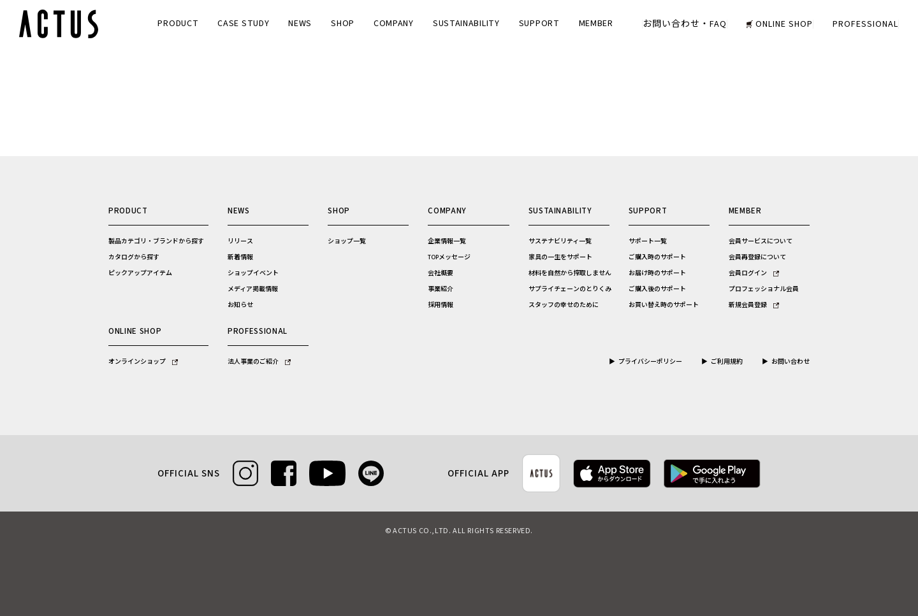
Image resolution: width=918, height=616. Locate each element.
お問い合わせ (790, 362)
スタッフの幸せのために (563, 305)
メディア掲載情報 (253, 289)
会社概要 (440, 273)
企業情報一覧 (447, 241)
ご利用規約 (727, 362)
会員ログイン (754, 273)
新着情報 (240, 257)
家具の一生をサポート (560, 257)
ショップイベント (253, 273)
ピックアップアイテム (140, 273)
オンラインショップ (143, 361)
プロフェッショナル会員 (764, 289)
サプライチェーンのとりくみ (569, 289)
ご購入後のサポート (657, 289)
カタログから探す (133, 257)
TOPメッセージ (449, 257)
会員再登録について (757, 257)
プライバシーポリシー (650, 362)
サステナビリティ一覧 (560, 241)
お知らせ (240, 305)
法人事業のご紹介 (259, 361)
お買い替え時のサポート (664, 305)
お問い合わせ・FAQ (685, 24)
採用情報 (440, 305)
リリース (240, 241)
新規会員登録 (754, 305)
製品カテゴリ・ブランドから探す (156, 241)
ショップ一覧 (347, 241)
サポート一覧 (648, 241)
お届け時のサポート (657, 273)
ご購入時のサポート (657, 257)
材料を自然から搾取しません (569, 273)
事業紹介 (440, 289)
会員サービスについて (760, 241)
